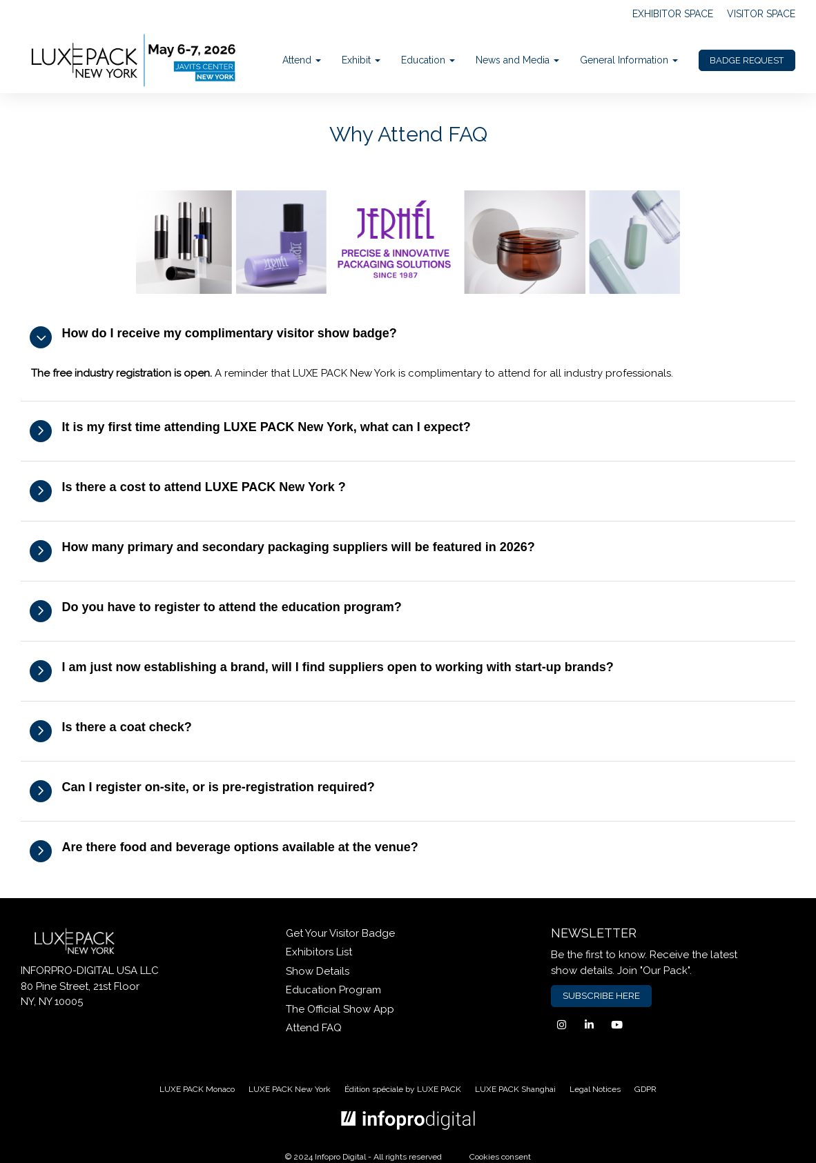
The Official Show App (340, 1009)
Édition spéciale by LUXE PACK (402, 1089)
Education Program (333, 990)
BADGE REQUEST (747, 60)
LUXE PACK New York (290, 1089)
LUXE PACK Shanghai (515, 1089)
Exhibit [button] (361, 60)
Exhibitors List (319, 952)
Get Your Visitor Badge (340, 933)
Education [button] (428, 60)
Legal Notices (595, 1089)
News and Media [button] (517, 60)
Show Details (317, 971)
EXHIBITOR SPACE (672, 13)
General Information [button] (629, 60)
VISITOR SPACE (761, 13)
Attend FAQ (314, 1028)
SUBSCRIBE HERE (601, 995)
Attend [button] (301, 60)
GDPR (645, 1089)
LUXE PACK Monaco (197, 1089)
